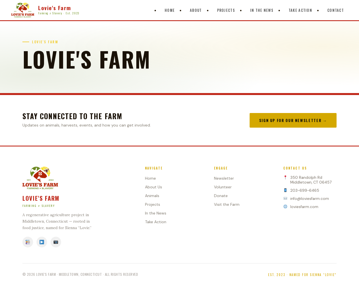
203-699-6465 (304, 190)
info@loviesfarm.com (309, 198)
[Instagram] (55, 242)
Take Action (300, 10)
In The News (261, 10)
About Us (153, 186)
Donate (221, 195)
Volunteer (223, 186)
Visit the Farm (227, 204)
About (196, 10)
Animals (152, 195)
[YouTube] (41, 242)
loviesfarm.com (304, 206)
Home (170, 10)
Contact (335, 10)
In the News (155, 213)
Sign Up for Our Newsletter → (293, 120)
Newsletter (224, 178)
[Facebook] (27, 242)
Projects (226, 10)
